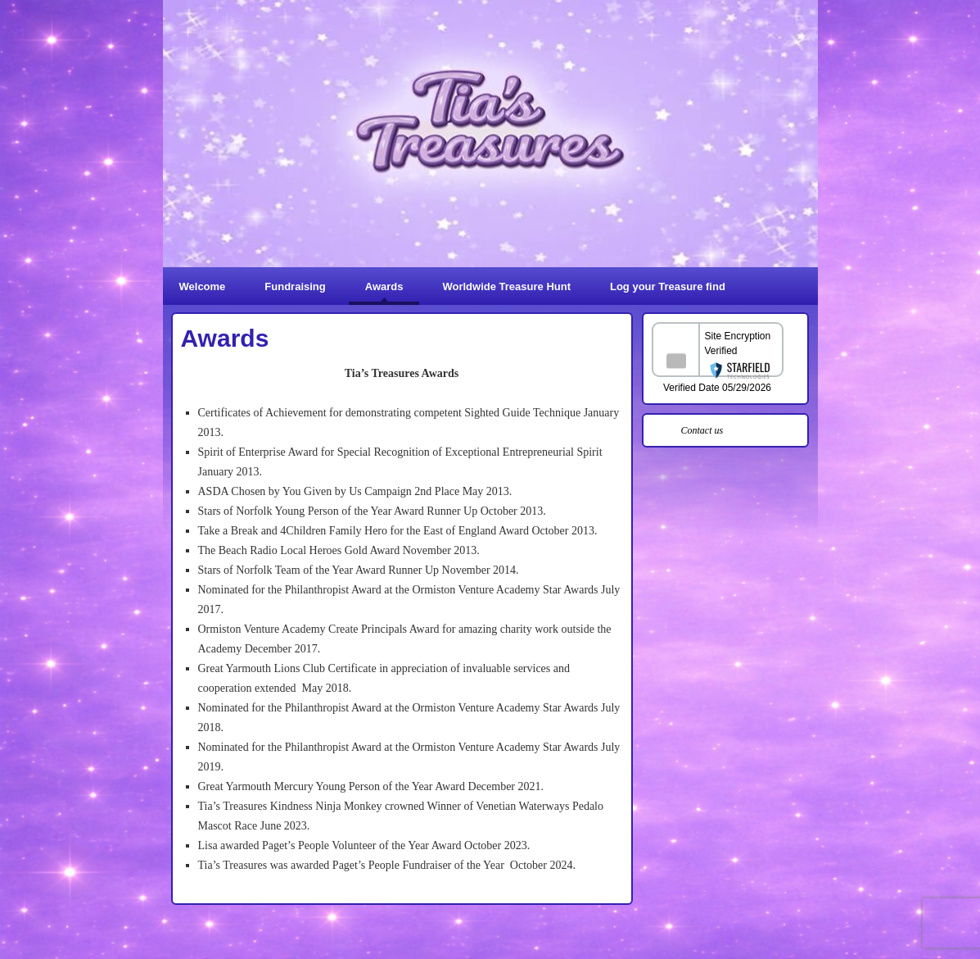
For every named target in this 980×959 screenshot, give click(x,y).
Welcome (202, 286)
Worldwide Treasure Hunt (506, 286)
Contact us (702, 430)
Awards (384, 286)
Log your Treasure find (667, 286)
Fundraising (294, 286)
